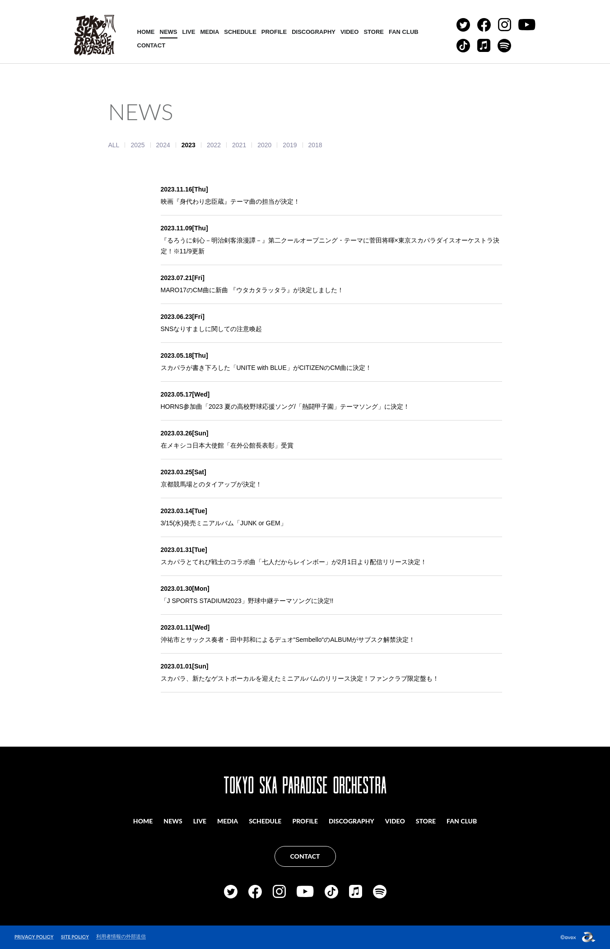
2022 (214, 145)
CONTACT (151, 45)
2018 (315, 145)
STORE (373, 31)
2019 (290, 145)
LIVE (189, 31)
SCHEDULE (240, 31)
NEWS (168, 31)
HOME (146, 31)
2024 (163, 145)
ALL (114, 145)
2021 (239, 145)
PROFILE (274, 31)
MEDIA (209, 31)
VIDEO (349, 31)
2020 (264, 145)
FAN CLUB (404, 31)
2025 (137, 145)
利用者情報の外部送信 (121, 936)
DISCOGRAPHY (313, 31)
